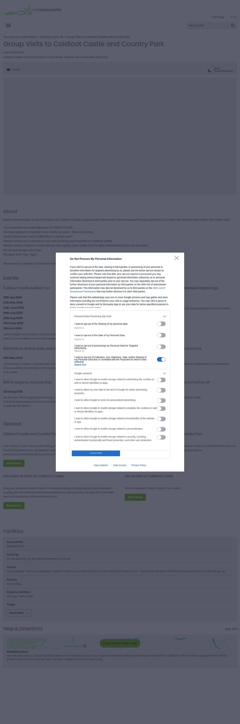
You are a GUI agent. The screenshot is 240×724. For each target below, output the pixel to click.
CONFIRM (96, 453)
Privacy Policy (139, 465)
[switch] (161, 323)
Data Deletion (101, 465)
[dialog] (120, 362)
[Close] (177, 259)
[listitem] (120, 316)
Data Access (119, 465)
